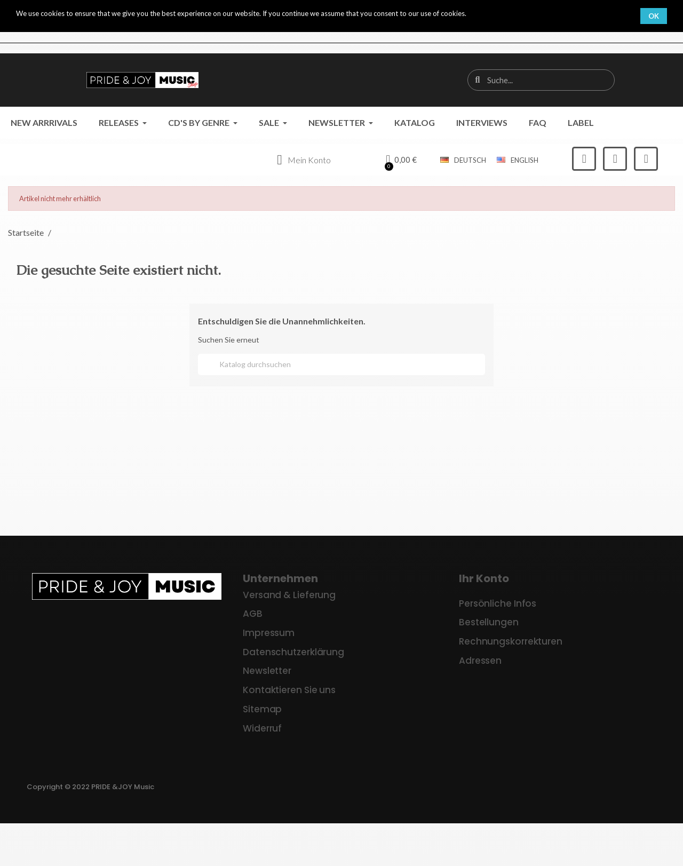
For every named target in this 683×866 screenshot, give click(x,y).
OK (653, 16)
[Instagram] (615, 159)
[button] (401, 160)
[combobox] (541, 80)
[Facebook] (584, 159)
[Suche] (341, 364)
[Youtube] (646, 159)
